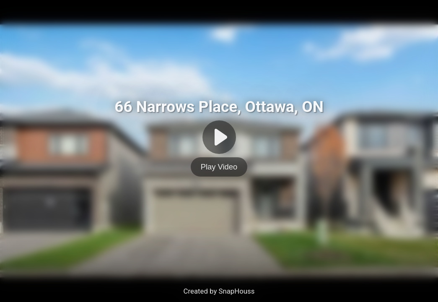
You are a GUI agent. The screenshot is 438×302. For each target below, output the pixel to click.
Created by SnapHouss (219, 291)
